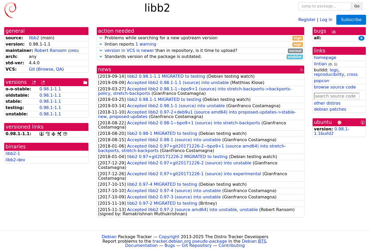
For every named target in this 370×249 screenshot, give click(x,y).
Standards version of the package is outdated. (200, 57)
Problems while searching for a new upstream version (200, 38)
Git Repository (197, 245)
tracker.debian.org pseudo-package (190, 241)
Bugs (169, 245)
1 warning (146, 44)
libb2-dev (15, 159)
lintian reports (200, 44)
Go (356, 6)
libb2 (34, 37)
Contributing (232, 245)
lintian (320, 63)
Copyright (169, 236)
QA (59, 69)
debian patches (330, 109)
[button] (100, 37)
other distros (327, 103)
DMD (73, 51)
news (104, 69)
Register (307, 19)
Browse (45, 69)
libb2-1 (13, 153)
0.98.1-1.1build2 (331, 131)
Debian (109, 236)
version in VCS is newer (129, 50)
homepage (325, 57)
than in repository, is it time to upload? (200, 50)
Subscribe (351, 19)
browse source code (335, 87)
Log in (326, 19)
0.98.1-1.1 (50, 88)
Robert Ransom (50, 50)
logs (334, 69)
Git (32, 69)
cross (352, 74)
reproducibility (329, 74)
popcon (321, 80)
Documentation (141, 245)
